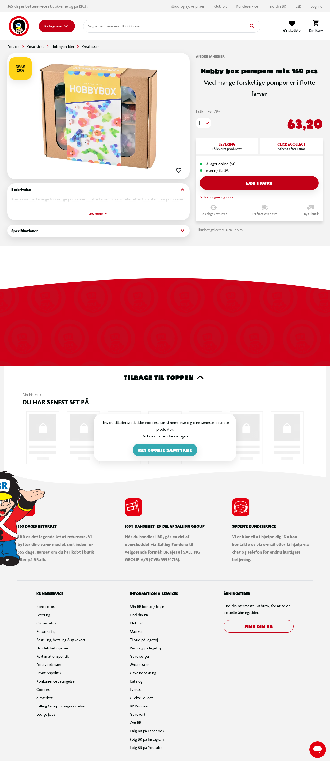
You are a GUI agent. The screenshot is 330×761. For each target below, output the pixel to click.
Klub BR (221, 6)
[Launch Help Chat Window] (317, 749)
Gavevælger (139, 656)
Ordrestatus (46, 623)
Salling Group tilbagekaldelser (61, 705)
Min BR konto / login (147, 606)
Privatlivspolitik (48, 672)
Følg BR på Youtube (146, 747)
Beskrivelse (98, 189)
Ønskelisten (139, 664)
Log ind (317, 6)
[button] (203, 123)
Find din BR (277, 6)
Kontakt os (45, 606)
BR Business (139, 705)
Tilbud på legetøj (144, 639)
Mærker (136, 631)
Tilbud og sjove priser (187, 6)
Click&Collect (141, 697)
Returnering (45, 631)
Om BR (135, 722)
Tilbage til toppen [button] (165, 377)
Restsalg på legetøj (145, 647)
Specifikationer (98, 230)
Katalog (136, 681)
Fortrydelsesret (49, 664)
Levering (43, 614)
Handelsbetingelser (52, 647)
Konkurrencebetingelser (56, 681)
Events (135, 689)
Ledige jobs (45, 714)
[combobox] (96, 26)
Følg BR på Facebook (147, 730)
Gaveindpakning (143, 672)
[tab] (227, 146)
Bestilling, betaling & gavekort (60, 639)
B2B (298, 6)
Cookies (43, 689)
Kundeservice (247, 6)
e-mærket (44, 697)
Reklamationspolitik (52, 656)
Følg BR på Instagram (147, 739)
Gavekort (137, 714)
